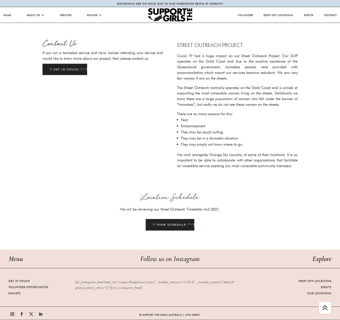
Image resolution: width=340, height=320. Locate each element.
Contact (330, 15)
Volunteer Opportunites (28, 287)
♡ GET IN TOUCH (64, 69)
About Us (33, 15)
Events (308, 15)
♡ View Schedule (169, 224)
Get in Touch (19, 281)
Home (7, 15)
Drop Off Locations (278, 15)
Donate (92, 15)
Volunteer (245, 15)
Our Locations (319, 293)
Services (66, 15)
